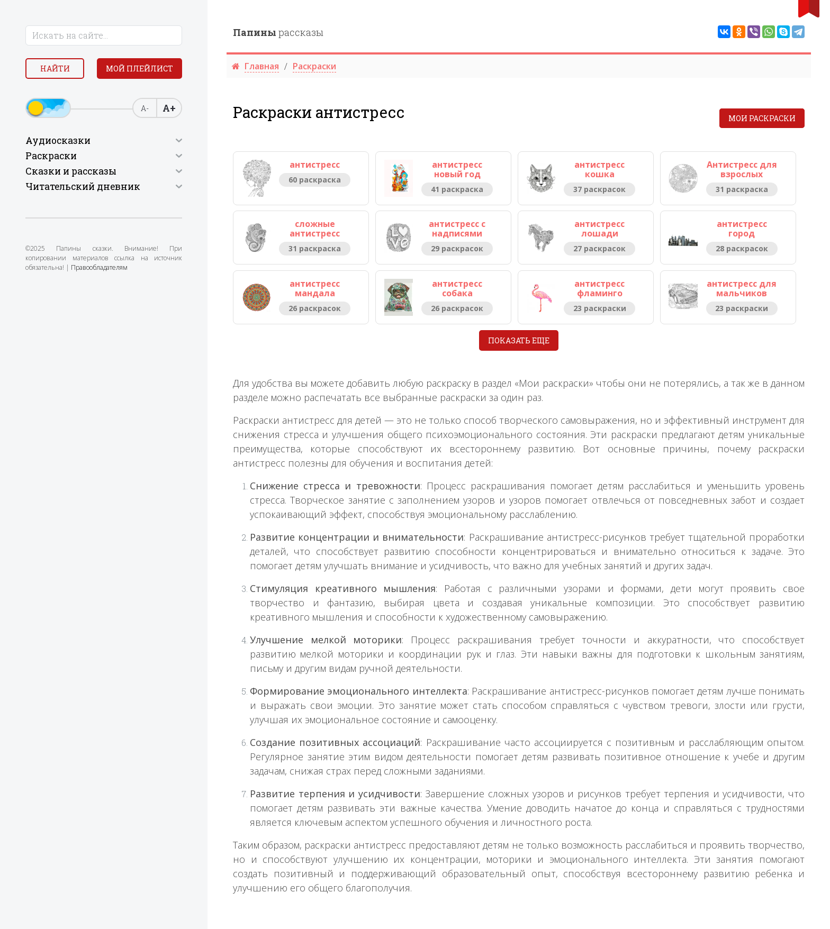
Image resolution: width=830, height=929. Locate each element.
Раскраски (314, 66)
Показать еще (518, 340)
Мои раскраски (762, 118)
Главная (262, 66)
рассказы (278, 32)
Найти (55, 68)
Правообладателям (99, 267)
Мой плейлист (139, 68)
